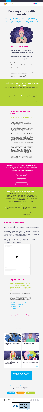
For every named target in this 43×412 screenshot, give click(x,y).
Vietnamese (24, 409)
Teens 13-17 (8, 1)
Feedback (39, 1)
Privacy (35, 1)
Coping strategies (21, 179)
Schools (24, 1)
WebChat (24, 325)
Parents (20, 1)
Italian (27, 409)
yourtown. (20, 399)
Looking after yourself (21, 175)
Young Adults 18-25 (14, 1)
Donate (31, 1)
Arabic (21, 409)
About (28, 1)
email (11, 326)
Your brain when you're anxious (17, 304)
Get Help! (34, 3)
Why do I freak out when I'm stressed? (18, 302)
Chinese (19, 409)
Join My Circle (21, 392)
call (18, 325)
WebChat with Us (31, 392)
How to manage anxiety (21, 183)
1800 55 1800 (36, 3)
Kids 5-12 (3, 1)
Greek (30, 409)
